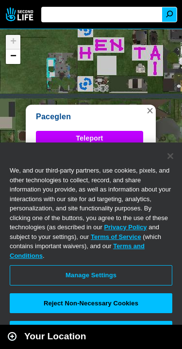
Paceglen (53, 116)
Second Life (20, 14)
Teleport (89, 138)
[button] (150, 110)
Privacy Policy (125, 227)
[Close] (170, 156)
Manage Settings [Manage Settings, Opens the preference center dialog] (91, 275)
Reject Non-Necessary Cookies (91, 303)
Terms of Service (116, 236)
